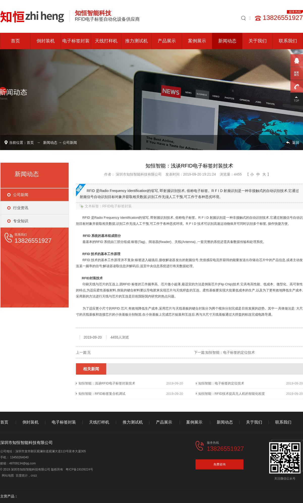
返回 (295, 143)
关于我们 (258, 40)
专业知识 (20, 221)
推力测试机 (136, 40)
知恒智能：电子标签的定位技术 (230, 352)
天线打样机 (106, 40)
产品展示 (167, 40)
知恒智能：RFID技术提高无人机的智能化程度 (231, 394)
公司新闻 (70, 143)
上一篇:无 (83, 352)
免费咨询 (219, 464)
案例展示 (197, 40)
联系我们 (288, 40)
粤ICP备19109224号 (79, 469)
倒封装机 (46, 40)
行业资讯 (20, 208)
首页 (15, 40)
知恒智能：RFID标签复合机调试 (101, 394)
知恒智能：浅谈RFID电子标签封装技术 (106, 383)
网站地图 (8, 475)
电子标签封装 (76, 40)
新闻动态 (227, 40)
